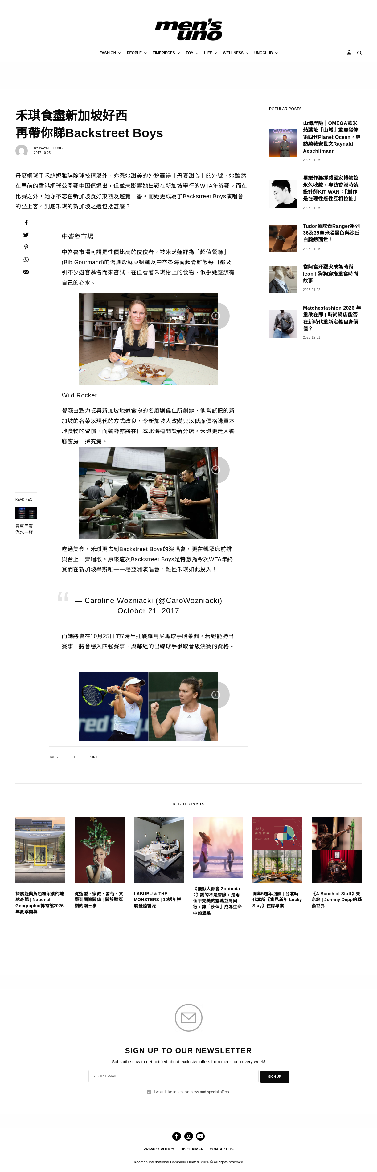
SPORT (91, 757)
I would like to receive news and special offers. (192, 1091)
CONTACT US (222, 1149)
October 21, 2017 (148, 610)
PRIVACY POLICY (158, 1149)
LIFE (77, 757)
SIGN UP (274, 1076)
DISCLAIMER (191, 1149)
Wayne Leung (51, 148)
